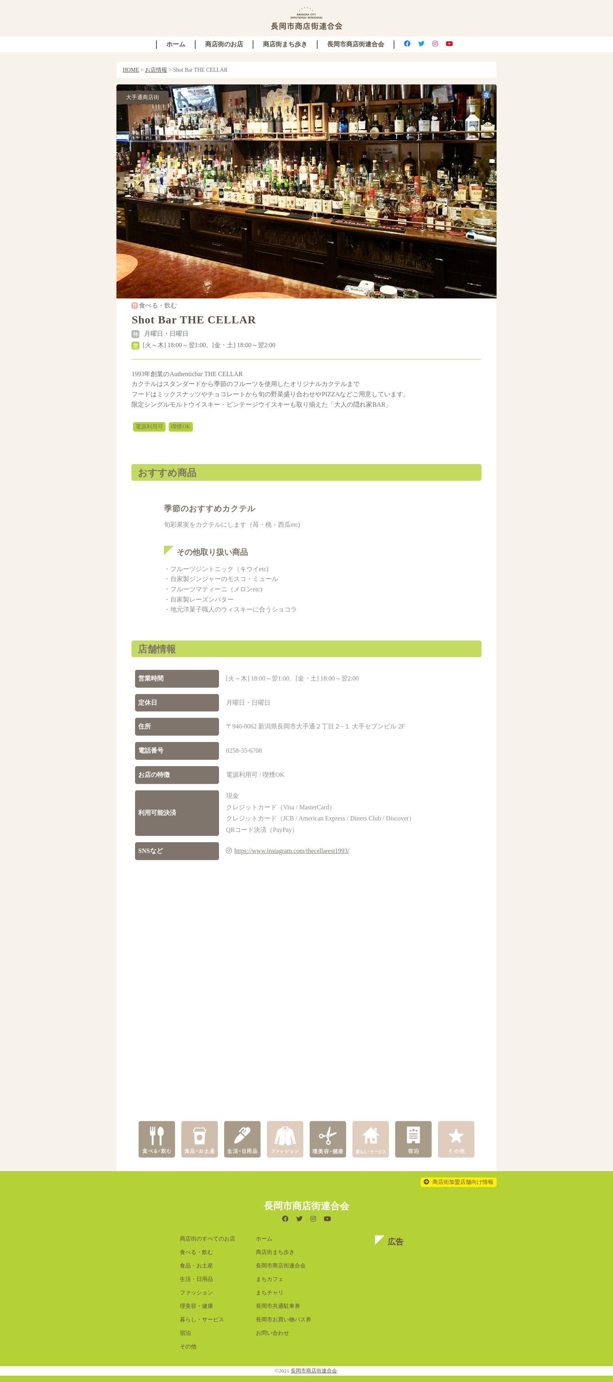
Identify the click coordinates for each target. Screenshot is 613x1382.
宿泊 (185, 1333)
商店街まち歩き (285, 44)
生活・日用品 (196, 1279)
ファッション (196, 1293)
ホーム (175, 44)
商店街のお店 (224, 44)
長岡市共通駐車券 (278, 1306)
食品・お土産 (196, 1266)
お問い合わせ (272, 1333)
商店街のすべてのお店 (207, 1239)
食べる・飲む (196, 1252)
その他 (188, 1347)
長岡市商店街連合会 (355, 44)
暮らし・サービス (202, 1320)
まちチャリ (270, 1293)
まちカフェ (270, 1279)
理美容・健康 (196, 1306)
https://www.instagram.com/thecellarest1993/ (291, 860)
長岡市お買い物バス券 (283, 1320)
